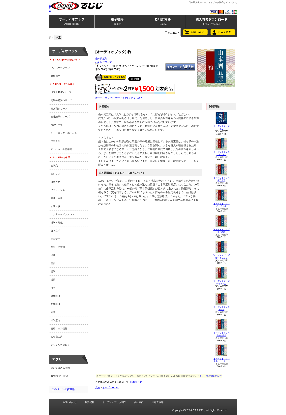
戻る (97, 387)
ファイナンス (58, 190)
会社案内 (139, 402)
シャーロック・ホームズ (64, 133)
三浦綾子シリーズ (60, 116)
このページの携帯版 (63, 389)
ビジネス (55, 173)
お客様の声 (57, 336)
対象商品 (55, 76)
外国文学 (55, 239)
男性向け (55, 296)
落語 (53, 287)
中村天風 (55, 141)
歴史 (53, 263)
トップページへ (110, 387)
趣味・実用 (57, 198)
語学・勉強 (57, 222)
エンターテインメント (62, 214)
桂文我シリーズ (59, 108)
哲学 (53, 271)
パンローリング (103, 61)
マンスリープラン (60, 67)
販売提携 (89, 402)
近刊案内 (55, 320)
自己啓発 (55, 181)
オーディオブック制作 (114, 402)
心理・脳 (55, 206)
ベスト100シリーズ (61, 92)
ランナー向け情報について (210, 376)
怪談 (53, 255)
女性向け (55, 304)
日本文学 (55, 230)
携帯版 (50, 8)
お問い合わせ (70, 402)
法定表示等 (157, 402)
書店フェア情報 (59, 328)
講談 (53, 279)
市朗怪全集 (57, 124)
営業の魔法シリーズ (61, 100)
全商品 (54, 165)
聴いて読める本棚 (60, 368)
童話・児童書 (58, 247)
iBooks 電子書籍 (59, 376)
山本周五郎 (101, 58)
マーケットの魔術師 (61, 149)
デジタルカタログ (60, 344)
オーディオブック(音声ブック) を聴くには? (118, 97)
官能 (53, 312)
